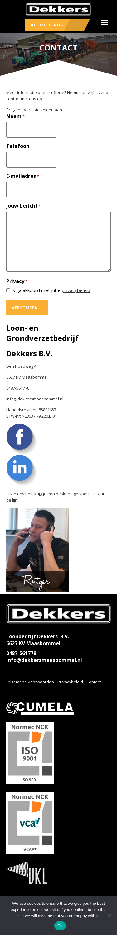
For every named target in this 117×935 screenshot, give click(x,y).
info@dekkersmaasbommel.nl (34, 399)
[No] (109, 915)
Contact (93, 682)
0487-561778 (21, 653)
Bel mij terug (47, 25)
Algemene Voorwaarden (31, 682)
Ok (60, 925)
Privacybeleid (70, 682)
